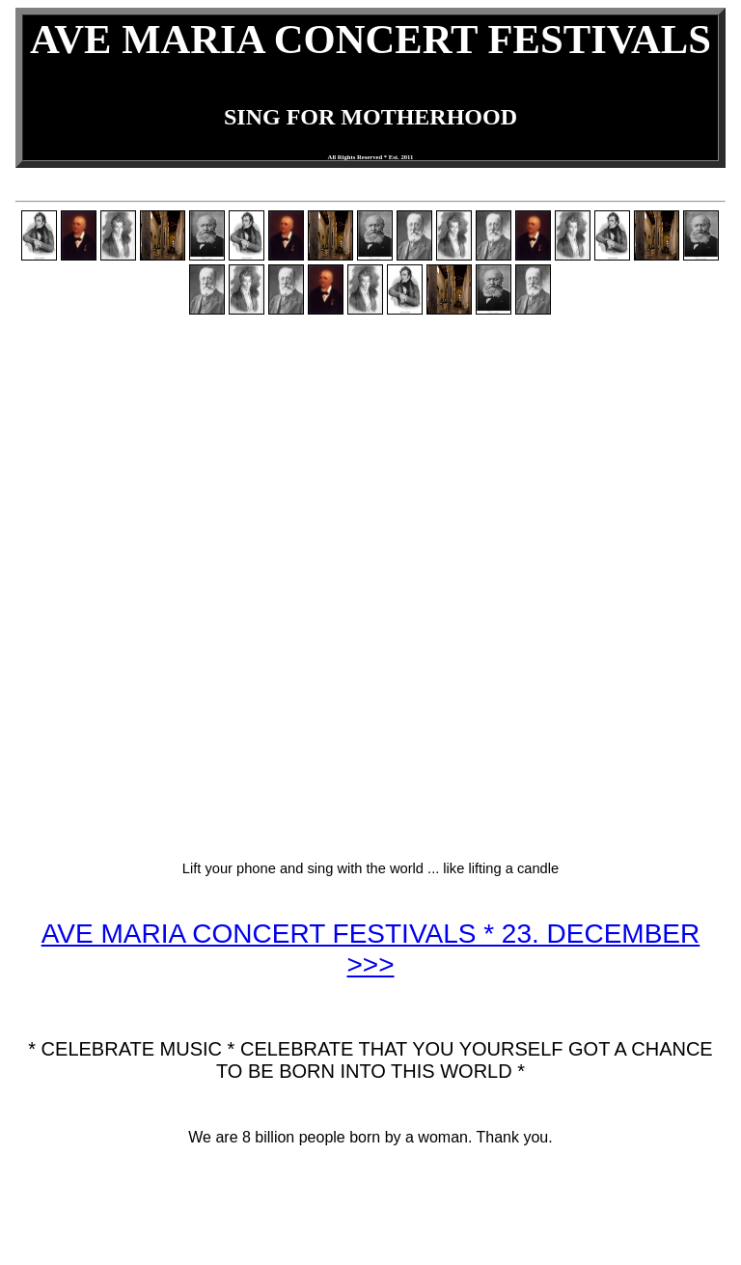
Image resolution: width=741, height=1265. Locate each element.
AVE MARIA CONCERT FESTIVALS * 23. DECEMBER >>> (370, 949)
